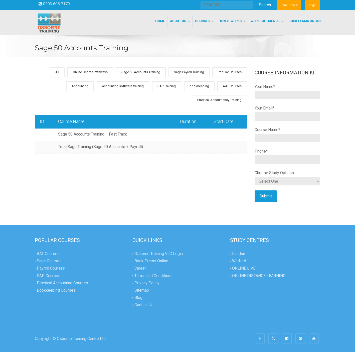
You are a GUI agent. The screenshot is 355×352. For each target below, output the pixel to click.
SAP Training (166, 86)
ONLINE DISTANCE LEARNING (258, 275)
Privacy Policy (146, 283)
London (238, 253)
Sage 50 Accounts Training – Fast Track (92, 134)
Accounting (80, 86)
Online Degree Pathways (90, 72)
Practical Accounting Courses (62, 283)
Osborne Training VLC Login (158, 253)
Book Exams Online (151, 261)
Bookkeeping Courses (56, 290)
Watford (239, 261)
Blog (138, 297)
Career (140, 268)
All (57, 72)
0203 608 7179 (54, 4)
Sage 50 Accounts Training (140, 72)
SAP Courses (48, 275)
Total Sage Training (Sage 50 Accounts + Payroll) (100, 146)
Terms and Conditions (153, 275)
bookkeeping (199, 86)
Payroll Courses (51, 268)
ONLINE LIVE (243, 268)
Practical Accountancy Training (219, 100)
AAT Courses (232, 86)
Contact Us (143, 304)
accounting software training (123, 86)
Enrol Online (289, 5)
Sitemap (141, 290)
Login (312, 5)
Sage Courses (49, 261)
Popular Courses (230, 72)
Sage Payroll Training (189, 72)
